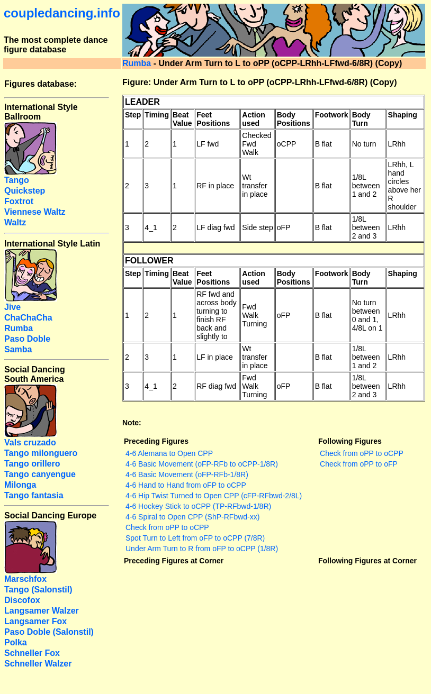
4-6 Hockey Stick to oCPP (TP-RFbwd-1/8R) (198, 506)
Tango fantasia (34, 495)
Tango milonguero (40, 453)
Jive (12, 307)
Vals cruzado (30, 442)
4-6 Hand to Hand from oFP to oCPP (185, 485)
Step (133, 115)
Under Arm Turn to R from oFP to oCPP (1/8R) (201, 548)
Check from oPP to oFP (359, 464)
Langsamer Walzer (41, 610)
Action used (253, 119)
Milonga (20, 484)
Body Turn (361, 119)
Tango (16, 180)
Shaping (402, 115)
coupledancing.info (62, 13)
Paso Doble (27, 338)
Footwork (331, 115)
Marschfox (25, 578)
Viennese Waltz (35, 211)
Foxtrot (18, 201)
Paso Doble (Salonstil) (49, 631)
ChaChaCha (28, 317)
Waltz (15, 222)
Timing (157, 115)
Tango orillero (32, 463)
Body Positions (293, 119)
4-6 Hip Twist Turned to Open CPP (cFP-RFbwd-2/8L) (213, 495)
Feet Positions (213, 119)
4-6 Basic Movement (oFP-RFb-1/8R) (186, 474)
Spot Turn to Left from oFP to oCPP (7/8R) (195, 538)
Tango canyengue (40, 474)
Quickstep (24, 190)
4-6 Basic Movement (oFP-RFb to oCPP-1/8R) (201, 464)
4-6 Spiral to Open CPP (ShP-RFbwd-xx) (192, 517)
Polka (15, 642)
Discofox (22, 600)
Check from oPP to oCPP (167, 527)
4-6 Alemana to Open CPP (169, 453)
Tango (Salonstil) (38, 589)
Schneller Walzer (37, 663)
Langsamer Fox (35, 621)
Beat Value (182, 119)
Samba (18, 349)
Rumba (136, 63)
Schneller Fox (32, 653)
